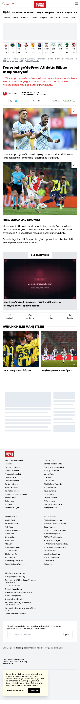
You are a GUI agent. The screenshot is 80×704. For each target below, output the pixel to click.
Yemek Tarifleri (11, 517)
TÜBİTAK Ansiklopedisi (53, 537)
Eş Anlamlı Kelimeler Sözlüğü (56, 544)
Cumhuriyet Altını (12, 547)
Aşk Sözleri (9, 527)
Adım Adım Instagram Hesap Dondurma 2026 (18, 603)
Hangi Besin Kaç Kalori (53, 540)
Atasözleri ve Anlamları (15, 573)
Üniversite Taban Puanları (55, 523)
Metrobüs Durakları (52, 554)
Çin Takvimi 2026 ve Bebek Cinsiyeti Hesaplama (20, 581)
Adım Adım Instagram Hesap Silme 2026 (20, 609)
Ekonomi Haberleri (12, 467)
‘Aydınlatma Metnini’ (14, 685)
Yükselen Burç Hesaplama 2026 (18, 592)
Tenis (34, 17)
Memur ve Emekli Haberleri (16, 494)
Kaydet (66, 634)
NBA (51, 17)
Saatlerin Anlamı (12, 523)
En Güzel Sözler (50, 550)
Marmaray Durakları (52, 557)
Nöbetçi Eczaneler (51, 470)
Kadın (60, 12)
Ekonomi (28, 12)
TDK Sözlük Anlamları (53, 520)
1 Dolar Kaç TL (11, 554)
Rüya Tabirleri (49, 527)
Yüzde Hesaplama (13, 596)
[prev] (4, 353)
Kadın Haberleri (11, 487)
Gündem (17, 12)
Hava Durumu (50, 491)
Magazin (49, 12)
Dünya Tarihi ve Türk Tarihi (55, 530)
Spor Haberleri (11, 477)
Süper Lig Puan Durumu (15, 564)
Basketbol (25, 17)
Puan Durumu (62, 17)
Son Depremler (50, 487)
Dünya (39, 12)
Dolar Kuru (9, 501)
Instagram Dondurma (53, 504)
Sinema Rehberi (50, 497)
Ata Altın (8, 544)
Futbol (15, 17)
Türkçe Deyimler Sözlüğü (15, 576)
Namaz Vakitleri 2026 (53, 464)
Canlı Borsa (49, 460)
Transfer (6, 17)
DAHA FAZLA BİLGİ (15, 690)
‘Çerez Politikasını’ (33, 683)
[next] (75, 353)
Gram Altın (9, 534)
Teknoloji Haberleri (13, 491)
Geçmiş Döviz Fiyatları (14, 599)
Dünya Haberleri (12, 481)
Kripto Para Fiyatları (13, 508)
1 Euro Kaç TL (10, 557)
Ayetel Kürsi (10, 520)
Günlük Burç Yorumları (53, 484)
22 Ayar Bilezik (11, 550)
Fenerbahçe (42, 59)
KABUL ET (34, 690)
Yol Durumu (49, 494)
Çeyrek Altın (10, 537)
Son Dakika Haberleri (14, 460)
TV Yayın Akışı (49, 501)
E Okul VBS (48, 477)
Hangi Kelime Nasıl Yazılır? (55, 547)
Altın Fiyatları (10, 497)
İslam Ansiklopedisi (52, 534)
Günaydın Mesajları (13, 530)
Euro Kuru (9, 504)
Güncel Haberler (12, 470)
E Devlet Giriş (49, 481)
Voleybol (43, 17)
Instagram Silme (51, 508)
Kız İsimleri (48, 564)
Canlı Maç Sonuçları (14, 561)
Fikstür (73, 17)
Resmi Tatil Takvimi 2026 (16, 614)
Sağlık (68, 12)
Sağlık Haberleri (11, 484)
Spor (6, 12)
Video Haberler (50, 517)
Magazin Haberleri (13, 474)
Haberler (6, 59)
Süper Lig (31, 59)
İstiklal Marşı (49, 474)
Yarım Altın (9, 540)
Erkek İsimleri (49, 561)
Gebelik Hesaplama (13, 589)
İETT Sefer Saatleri (12, 585)
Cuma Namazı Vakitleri (54, 467)
